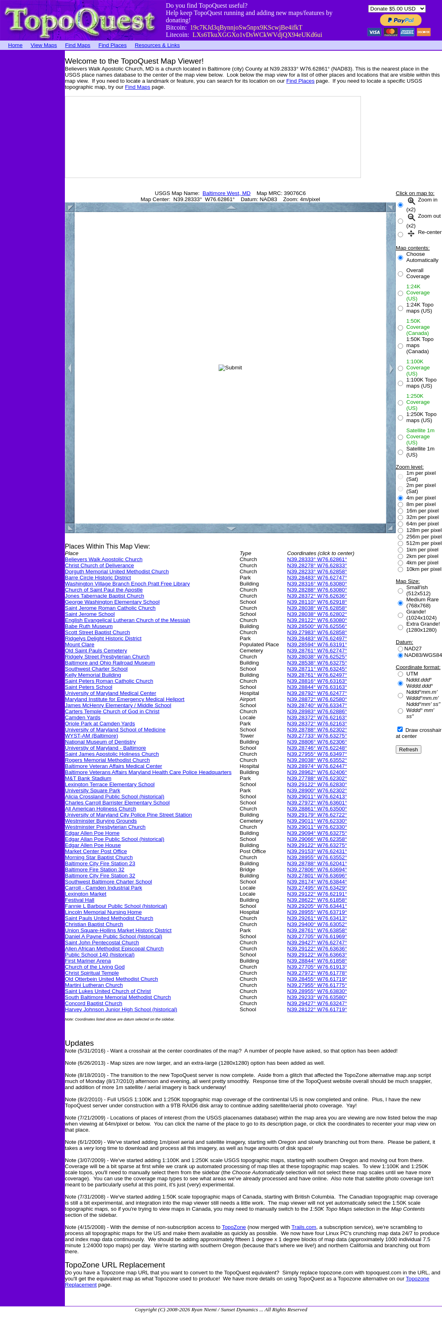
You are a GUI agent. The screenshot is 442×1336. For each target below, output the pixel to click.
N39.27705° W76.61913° (317, 967)
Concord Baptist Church (93, 1003)
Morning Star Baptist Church (99, 857)
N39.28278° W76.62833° (317, 565)
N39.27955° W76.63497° (317, 754)
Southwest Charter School (96, 669)
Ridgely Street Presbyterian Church (107, 657)
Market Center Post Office (96, 851)
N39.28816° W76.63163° (317, 681)
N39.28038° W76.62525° (317, 657)
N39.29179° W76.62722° (317, 815)
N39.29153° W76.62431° (317, 851)
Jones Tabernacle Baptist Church (104, 596)
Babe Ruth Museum (89, 626)
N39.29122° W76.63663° (317, 955)
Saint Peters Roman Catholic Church (109, 681)
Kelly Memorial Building (93, 675)
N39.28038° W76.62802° (317, 614)
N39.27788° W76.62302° (317, 778)
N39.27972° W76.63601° (317, 803)
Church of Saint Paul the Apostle (104, 590)
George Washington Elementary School (112, 602)
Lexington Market (85, 894)
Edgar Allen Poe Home (92, 833)
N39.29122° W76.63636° (317, 949)
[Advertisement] (32, 172)
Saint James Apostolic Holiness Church (112, 754)
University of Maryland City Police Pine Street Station (128, 815)
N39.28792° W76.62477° (317, 693)
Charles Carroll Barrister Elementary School (117, 803)
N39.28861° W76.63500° (317, 809)
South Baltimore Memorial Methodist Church (118, 997)
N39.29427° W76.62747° (317, 942)
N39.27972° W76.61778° (317, 973)
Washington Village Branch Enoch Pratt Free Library (127, 584)
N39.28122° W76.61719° (317, 1009)
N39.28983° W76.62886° (317, 711)
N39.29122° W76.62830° (317, 784)
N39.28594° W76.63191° (317, 644)
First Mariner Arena (88, 961)
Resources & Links (157, 45)
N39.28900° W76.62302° (317, 790)
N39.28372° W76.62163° (317, 717)
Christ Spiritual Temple (92, 973)
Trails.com (304, 1227)
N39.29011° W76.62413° (317, 796)
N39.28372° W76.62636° (317, 596)
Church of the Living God (94, 967)
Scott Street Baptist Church (97, 632)
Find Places (113, 45)
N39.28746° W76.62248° (317, 748)
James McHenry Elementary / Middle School (118, 705)
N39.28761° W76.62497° (317, 675)
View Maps (44, 45)
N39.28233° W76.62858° (317, 571)
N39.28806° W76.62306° (317, 742)
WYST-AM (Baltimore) (91, 736)
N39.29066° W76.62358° (317, 839)
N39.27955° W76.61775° (317, 985)
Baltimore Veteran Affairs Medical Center (113, 766)
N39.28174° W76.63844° (317, 882)
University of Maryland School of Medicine (115, 730)
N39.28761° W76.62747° (317, 651)
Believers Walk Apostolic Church (103, 559)
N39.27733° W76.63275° (317, 736)
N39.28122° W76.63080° (317, 620)
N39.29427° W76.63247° (317, 1003)
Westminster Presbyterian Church (105, 827)
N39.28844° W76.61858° (317, 961)
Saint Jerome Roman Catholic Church (110, 608)
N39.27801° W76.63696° (317, 876)
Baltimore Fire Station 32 (94, 869)
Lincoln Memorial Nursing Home (103, 912)
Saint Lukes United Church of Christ (108, 991)
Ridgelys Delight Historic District (103, 638)
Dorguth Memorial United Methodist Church (117, 571)
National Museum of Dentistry (100, 742)
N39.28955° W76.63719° (317, 912)
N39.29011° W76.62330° (317, 821)
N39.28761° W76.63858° (317, 930)
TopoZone (234, 1227)
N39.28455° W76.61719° (317, 979)
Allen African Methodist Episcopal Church (114, 949)
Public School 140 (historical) (100, 955)
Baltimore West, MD (227, 193)
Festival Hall (79, 900)
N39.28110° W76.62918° (317, 602)
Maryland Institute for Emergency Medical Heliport (125, 699)
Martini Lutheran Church (94, 985)
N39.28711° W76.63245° (317, 669)
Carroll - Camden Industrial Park (103, 888)
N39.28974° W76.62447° (317, 766)
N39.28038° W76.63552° (317, 760)
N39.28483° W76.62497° (317, 638)
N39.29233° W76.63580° (317, 997)
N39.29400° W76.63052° (317, 924)
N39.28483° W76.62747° (317, 578)
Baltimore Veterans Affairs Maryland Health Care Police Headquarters (148, 772)
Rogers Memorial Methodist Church (107, 760)
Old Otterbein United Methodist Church (111, 979)
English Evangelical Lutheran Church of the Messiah (127, 620)
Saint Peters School (88, 687)
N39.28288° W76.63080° (317, 590)
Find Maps (77, 45)
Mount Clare (79, 644)
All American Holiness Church (100, 809)
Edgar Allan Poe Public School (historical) (114, 839)
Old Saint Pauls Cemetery (96, 651)
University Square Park (92, 790)
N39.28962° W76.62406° (317, 772)
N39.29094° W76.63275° (317, 833)
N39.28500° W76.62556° (317, 626)
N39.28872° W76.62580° (317, 699)
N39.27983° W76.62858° (317, 632)
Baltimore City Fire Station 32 (100, 876)
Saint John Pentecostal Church (102, 942)
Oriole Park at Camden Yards (100, 724)
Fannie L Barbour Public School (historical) (116, 906)
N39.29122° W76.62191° (317, 894)
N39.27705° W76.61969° (317, 936)
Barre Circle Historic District (98, 578)
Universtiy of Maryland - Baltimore (105, 748)
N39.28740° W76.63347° (317, 705)
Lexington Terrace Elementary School (109, 784)
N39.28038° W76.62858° (317, 608)
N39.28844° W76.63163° (317, 687)
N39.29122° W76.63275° (317, 845)
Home (15, 45)
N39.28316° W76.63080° (317, 584)
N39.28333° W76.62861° (317, 559)
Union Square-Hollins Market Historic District (118, 930)
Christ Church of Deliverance (99, 565)
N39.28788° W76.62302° (317, 730)
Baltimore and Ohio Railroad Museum (110, 663)
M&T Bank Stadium (88, 778)
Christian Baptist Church (94, 924)
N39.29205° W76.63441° (317, 906)
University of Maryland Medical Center (110, 693)
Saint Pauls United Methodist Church (109, 918)
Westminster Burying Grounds (101, 821)
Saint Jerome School (90, 614)
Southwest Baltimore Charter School (108, 882)
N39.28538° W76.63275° (317, 663)
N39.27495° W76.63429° (317, 888)
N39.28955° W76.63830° (317, 991)
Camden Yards (83, 717)
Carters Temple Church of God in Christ (112, 711)
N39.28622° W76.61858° (317, 900)
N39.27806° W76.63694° (317, 869)
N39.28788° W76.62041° (317, 863)
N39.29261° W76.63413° (317, 918)
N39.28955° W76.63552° (317, 857)
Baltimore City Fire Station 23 (100, 863)
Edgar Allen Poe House (93, 845)
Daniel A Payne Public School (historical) (113, 936)
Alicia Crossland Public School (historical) (114, 796)
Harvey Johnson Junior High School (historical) (121, 1009)
